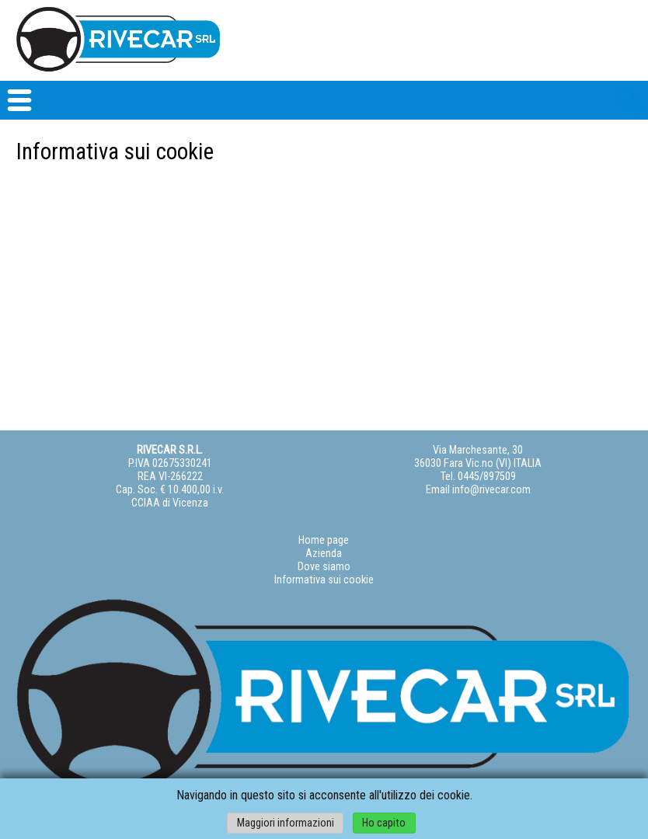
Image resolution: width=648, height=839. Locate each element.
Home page (323, 540)
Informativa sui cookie (324, 580)
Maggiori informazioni (285, 823)
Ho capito (384, 823)
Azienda (323, 553)
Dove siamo (324, 566)
